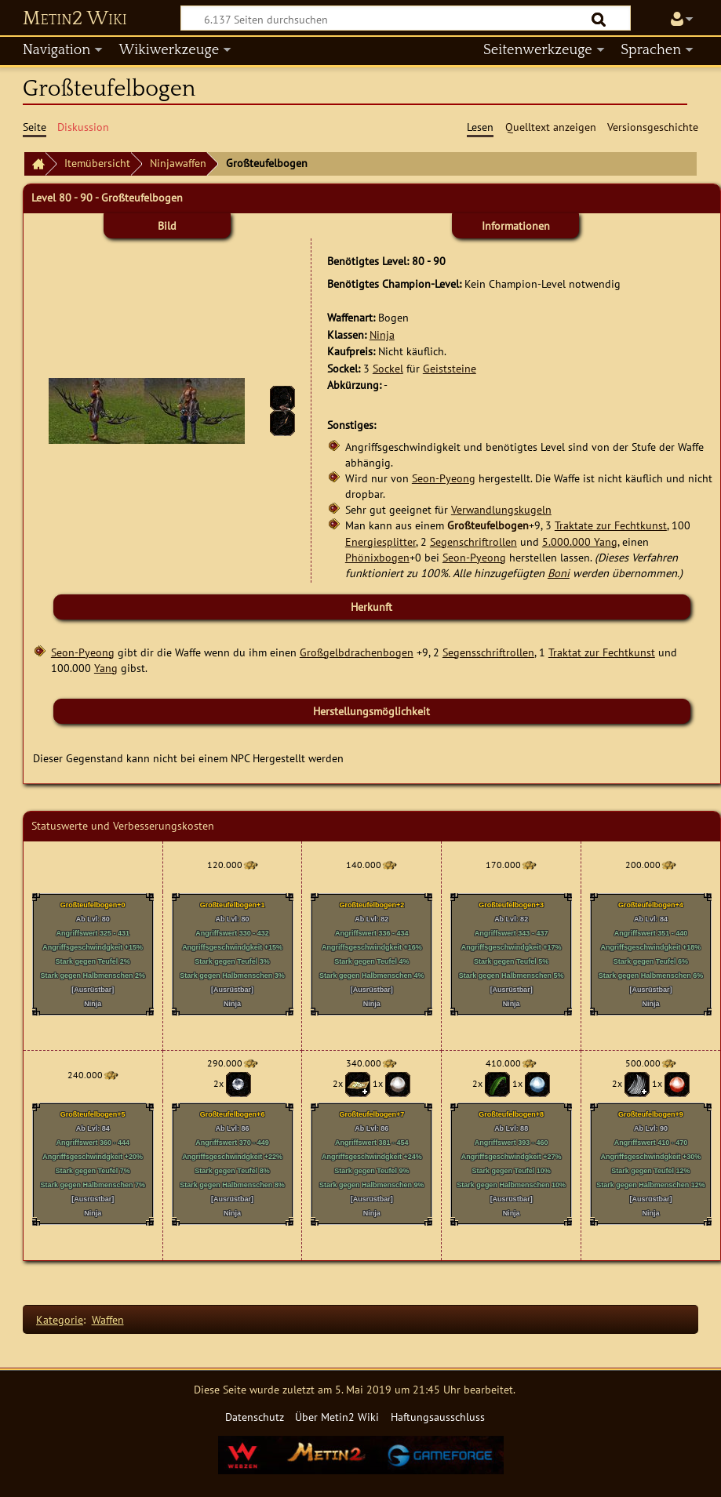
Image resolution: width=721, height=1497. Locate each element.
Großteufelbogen (488, 525)
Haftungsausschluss (438, 1416)
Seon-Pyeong (443, 478)
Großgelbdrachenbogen (356, 652)
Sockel (388, 368)
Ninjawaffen (178, 162)
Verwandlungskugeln (501, 509)
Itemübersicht (97, 162)
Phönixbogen (377, 557)
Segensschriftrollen (488, 652)
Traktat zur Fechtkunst (601, 652)
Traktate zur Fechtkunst (611, 525)
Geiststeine (449, 368)
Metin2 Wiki (75, 19)
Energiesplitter (380, 541)
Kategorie (59, 1319)
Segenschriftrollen (473, 541)
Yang (106, 667)
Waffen (108, 1319)
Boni (559, 572)
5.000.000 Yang (579, 541)
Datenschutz (254, 1416)
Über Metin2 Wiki (337, 1416)
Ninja (382, 334)
